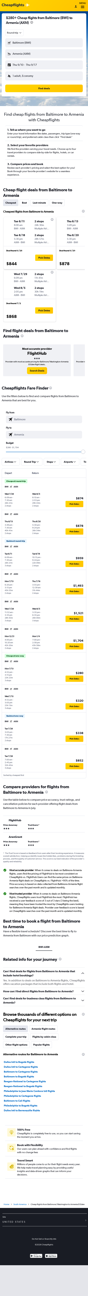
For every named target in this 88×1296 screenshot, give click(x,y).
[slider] (83, 452)
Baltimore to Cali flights (17, 1100)
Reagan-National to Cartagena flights (25, 1081)
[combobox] (14, 32)
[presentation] (31, 22)
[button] (44, 42)
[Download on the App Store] (51, 1256)
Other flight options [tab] (16, 1044)
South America (19, 1204)
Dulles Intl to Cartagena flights (21, 1066)
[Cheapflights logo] (13, 5)
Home (6, 1204)
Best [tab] (24, 202)
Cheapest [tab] (10, 202)
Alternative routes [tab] (15, 1028)
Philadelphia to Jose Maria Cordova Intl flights (29, 1091)
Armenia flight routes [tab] (43, 1028)
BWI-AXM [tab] (44, 947)
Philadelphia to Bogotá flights (20, 1105)
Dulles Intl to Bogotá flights (19, 1062)
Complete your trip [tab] (15, 1036)
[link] (37, 370)
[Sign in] (75, 6)
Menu (82, 6)
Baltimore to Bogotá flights (19, 1076)
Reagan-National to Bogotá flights (23, 1086)
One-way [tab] (57, 202)
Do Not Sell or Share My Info (44, 1239)
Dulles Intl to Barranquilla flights (22, 1110)
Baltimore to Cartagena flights (21, 1071)
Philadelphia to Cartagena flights (22, 1095)
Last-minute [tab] (39, 202)
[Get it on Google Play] (36, 1256)
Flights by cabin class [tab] (44, 1036)
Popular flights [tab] (41, 1044)
